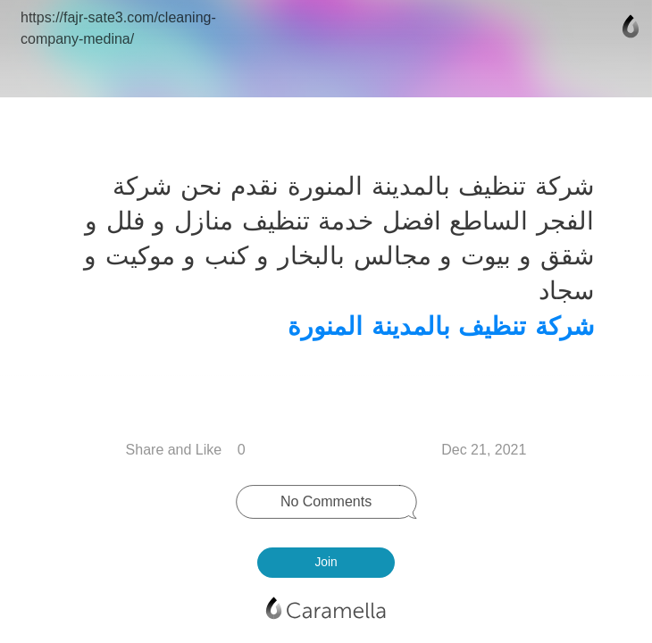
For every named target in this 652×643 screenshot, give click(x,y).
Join (325, 562)
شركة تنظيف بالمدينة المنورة (437, 326)
